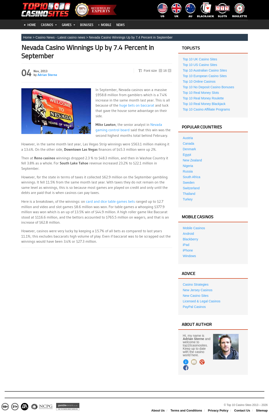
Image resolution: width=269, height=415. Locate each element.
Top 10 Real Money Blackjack (204, 104)
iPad (186, 245)
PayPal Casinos (194, 307)
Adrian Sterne (47, 75)
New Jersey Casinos (198, 290)
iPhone (188, 250)
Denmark (189, 149)
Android (188, 233)
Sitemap (262, 410)
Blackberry (190, 239)
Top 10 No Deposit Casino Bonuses (208, 87)
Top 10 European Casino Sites (205, 76)
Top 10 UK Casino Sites (200, 59)
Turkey (188, 199)
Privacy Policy (218, 410)
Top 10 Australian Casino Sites (205, 70)
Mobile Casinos (194, 228)
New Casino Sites (196, 295)
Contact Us (242, 410)
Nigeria (188, 166)
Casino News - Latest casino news (60, 37)
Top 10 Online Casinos (199, 81)
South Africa (192, 177)
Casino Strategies (196, 284)
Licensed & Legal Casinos (201, 301)
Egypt (187, 155)
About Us (158, 410)
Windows (189, 256)
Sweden (189, 182)
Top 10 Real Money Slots (201, 93)
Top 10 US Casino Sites (200, 65)
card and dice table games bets (110, 200)
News (120, 25)
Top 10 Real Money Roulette (203, 98)
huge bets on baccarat (136, 105)
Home (30, 25)
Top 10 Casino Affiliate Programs (206, 109)
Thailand (189, 194)
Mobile (104, 25)
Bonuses (86, 25)
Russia (188, 171)
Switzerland (191, 188)
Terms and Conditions (186, 410)
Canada (188, 143)
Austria (188, 138)
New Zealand (192, 160)
